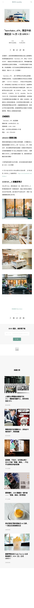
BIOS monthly (12, 42)
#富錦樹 (14, 309)
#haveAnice (19, 309)
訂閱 (16, 339)
